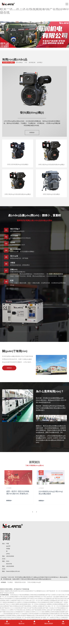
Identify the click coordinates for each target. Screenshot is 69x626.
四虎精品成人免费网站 (45, 604)
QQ (34, 622)
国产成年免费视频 (56, 610)
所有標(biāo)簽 (7, 579)
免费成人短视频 (37, 606)
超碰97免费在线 (60, 596)
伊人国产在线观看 (43, 600)
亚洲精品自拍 (17, 606)
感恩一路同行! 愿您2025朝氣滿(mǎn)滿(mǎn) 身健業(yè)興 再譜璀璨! (18, 495)
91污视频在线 (48, 598)
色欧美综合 (35, 619)
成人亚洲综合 (27, 610)
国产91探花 (30, 598)
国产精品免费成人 (27, 606)
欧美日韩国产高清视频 (53, 602)
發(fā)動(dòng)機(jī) (8, 62)
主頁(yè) (7, 622)
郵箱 (63, 622)
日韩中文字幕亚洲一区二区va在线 (20, 617)
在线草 (54, 594)
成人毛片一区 (34, 600)
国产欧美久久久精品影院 (21, 613)
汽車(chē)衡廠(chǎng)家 (34, 582)
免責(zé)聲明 (16, 579)
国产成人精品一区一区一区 (50, 606)
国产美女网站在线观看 (36, 608)
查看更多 (31, 132)
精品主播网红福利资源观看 (20, 604)
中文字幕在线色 (18, 610)
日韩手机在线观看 (33, 613)
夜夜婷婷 (37, 596)
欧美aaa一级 (51, 596)
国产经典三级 (62, 600)
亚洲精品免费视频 (58, 604)
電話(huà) (21, 622)
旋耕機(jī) (39, 62)
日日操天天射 (61, 594)
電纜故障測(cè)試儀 (20, 582)
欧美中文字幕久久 (56, 617)
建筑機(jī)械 (32, 62)
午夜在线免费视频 (24, 594)
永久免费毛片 (19, 602)
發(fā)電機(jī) (19, 62)
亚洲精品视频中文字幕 (16, 596)
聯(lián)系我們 (48, 622)
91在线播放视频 (44, 613)
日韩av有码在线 (40, 615)
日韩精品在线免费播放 (29, 602)
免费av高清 (20, 615)
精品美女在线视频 (28, 596)
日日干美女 (43, 596)
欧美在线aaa (14, 594)
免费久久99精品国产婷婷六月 (14, 600)
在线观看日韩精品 (11, 615)
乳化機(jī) (10, 582)
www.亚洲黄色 (39, 598)
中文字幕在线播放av (60, 608)
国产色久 (48, 594)
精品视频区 (11, 602)
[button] (66, 36)
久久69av (26, 600)
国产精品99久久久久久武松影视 (11, 608)
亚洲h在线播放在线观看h (58, 611)
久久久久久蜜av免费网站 (43, 611)
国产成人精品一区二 (44, 617)
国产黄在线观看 (36, 610)
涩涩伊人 (64, 610)
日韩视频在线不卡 (20, 611)
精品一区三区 (27, 619)
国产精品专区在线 (58, 598)
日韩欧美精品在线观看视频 (37, 594)
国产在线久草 (25, 608)
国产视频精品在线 (29, 615)
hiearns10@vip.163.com (13, 571)
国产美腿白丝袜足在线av (7, 611)
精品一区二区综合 (33, 604)
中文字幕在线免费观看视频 (15, 619)
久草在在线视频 (41, 602)
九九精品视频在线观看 (54, 619)
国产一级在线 (43, 619)
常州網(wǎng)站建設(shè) (44, 579)
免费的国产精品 (8, 606)
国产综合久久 (7, 604)
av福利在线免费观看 (21, 598)
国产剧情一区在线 (48, 608)
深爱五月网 (34, 617)
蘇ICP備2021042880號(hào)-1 (50, 577)
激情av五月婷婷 (30, 611)
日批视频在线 (53, 600)
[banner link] (34, 34)
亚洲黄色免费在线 (55, 613)
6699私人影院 (46, 610)
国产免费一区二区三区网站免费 (54, 615)
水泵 (26, 62)
